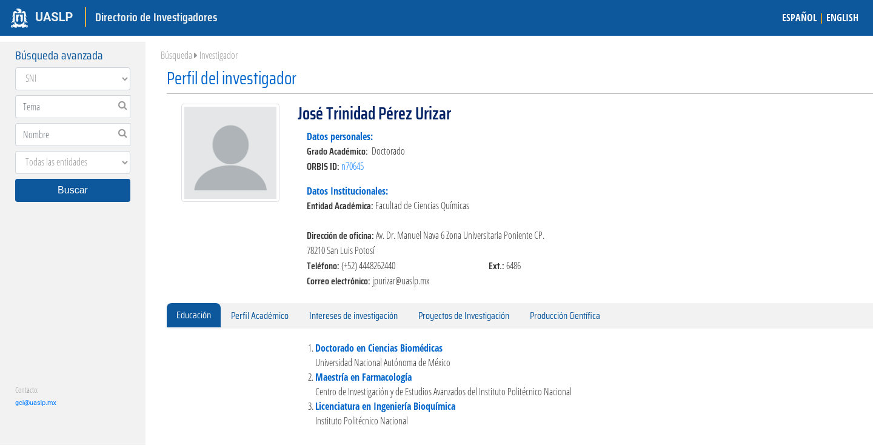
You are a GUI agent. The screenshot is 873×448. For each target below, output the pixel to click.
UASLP (54, 17)
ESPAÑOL (799, 17)
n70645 (352, 166)
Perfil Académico (260, 315)
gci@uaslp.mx (35, 403)
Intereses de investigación (353, 315)
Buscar (73, 190)
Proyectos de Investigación (463, 315)
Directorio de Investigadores (156, 17)
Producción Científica (565, 315)
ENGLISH (842, 17)
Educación (193, 315)
